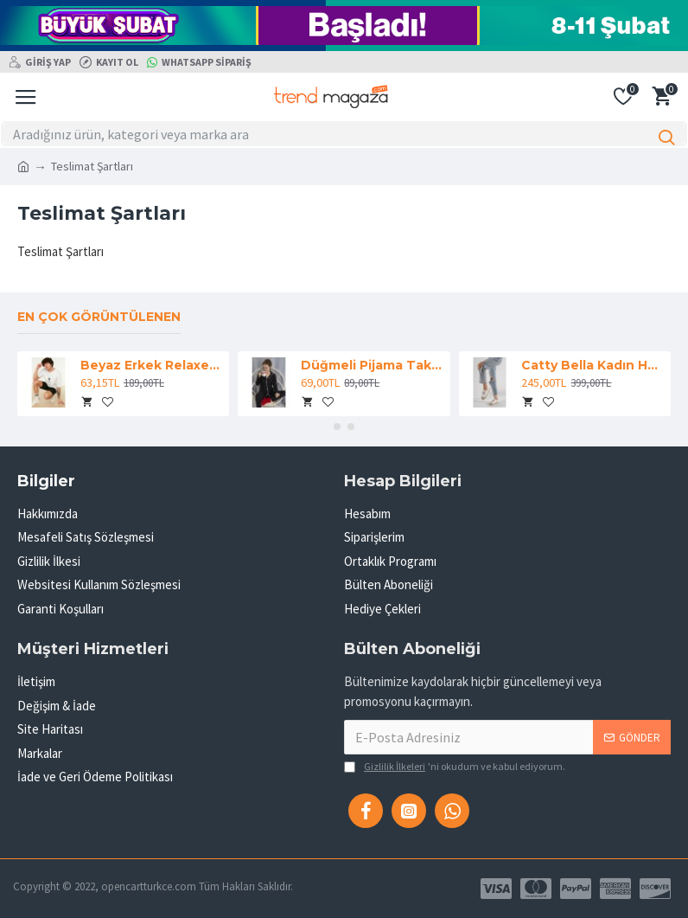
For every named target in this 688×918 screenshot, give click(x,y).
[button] (337, 426)
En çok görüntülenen (99, 317)
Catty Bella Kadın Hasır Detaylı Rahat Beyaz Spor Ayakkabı (592, 365)
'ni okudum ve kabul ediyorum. (454, 766)
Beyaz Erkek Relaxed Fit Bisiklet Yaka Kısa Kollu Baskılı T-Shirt (151, 365)
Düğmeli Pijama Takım (372, 365)
